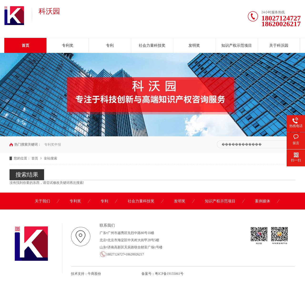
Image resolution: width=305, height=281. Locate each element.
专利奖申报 (52, 144)
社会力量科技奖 (152, 45)
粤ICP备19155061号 (169, 274)
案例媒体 (262, 201)
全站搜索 (50, 158)
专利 (110, 45)
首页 (25, 45)
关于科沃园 (278, 45)
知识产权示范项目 (236, 45)
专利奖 (67, 45)
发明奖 (194, 45)
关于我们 (42, 201)
